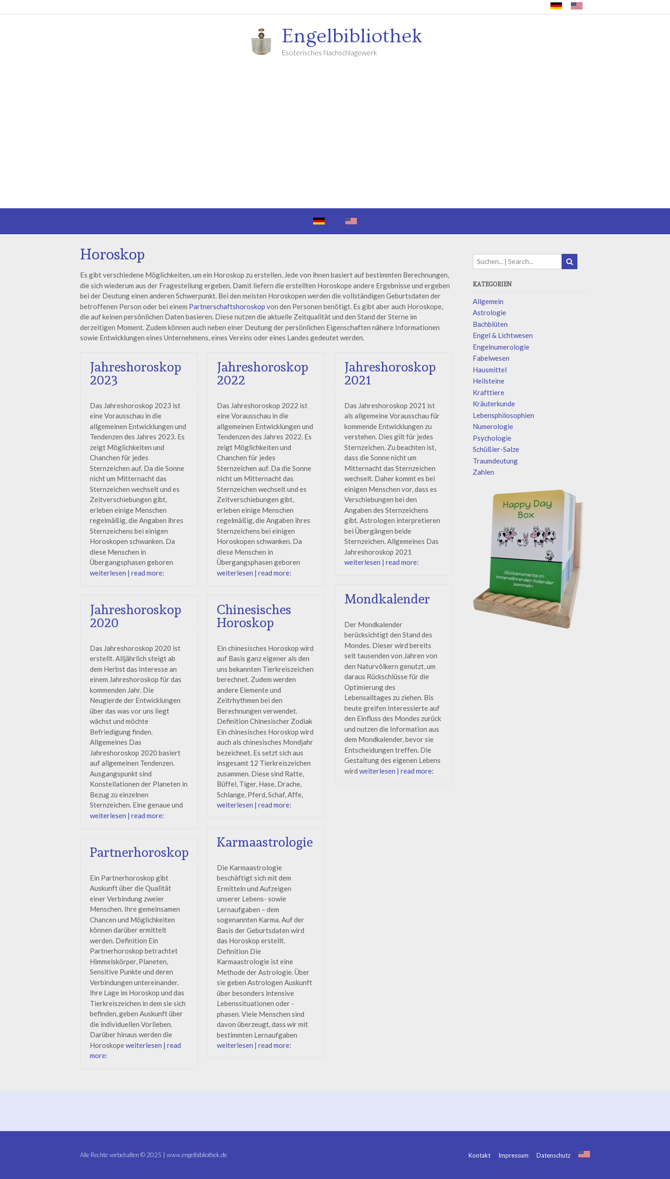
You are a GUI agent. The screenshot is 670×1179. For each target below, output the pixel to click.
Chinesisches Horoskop (254, 616)
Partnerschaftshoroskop (227, 306)
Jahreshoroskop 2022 (262, 373)
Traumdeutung (495, 461)
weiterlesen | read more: (127, 573)
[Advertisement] (335, 138)
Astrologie (489, 312)
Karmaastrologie (265, 842)
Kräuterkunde (494, 403)
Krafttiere (488, 392)
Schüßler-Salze (496, 449)
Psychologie (492, 438)
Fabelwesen (491, 358)
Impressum (513, 1156)
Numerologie (493, 426)
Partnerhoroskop (139, 852)
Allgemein (488, 301)
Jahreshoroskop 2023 (135, 373)
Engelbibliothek (352, 36)
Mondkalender (387, 599)
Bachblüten (490, 324)
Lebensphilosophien (503, 415)
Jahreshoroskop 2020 (135, 616)
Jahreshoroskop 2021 (390, 373)
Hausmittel (490, 369)
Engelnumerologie (501, 347)
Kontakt (479, 1156)
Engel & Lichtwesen (503, 335)
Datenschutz (553, 1156)
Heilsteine (488, 381)
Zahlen (483, 472)
